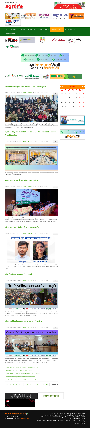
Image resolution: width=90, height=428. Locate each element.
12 (40, 384)
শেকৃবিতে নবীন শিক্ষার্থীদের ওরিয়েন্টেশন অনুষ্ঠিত (21, 181)
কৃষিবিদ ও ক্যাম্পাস (27, 92)
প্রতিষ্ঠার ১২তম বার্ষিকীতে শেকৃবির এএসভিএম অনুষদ (19, 370)
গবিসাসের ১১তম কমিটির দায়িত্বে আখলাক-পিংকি (22, 227)
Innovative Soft (24, 418)
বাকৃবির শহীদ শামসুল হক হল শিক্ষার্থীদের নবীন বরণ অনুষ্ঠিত (25, 87)
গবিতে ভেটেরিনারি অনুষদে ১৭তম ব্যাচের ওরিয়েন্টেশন (23, 321)
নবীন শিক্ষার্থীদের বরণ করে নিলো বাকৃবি (18, 274)
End (47, 384)
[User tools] (55, 93)
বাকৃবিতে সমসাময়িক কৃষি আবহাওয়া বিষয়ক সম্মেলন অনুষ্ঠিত (20, 377)
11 (37, 384)
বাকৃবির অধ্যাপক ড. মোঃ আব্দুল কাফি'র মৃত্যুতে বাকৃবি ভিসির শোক (22, 367)
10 (33, 384)
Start (7, 384)
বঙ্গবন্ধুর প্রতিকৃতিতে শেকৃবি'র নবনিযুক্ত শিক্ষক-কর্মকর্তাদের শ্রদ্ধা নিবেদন (23, 373)
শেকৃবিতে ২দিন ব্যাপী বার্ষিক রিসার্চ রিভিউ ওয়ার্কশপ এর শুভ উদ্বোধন (22, 380)
